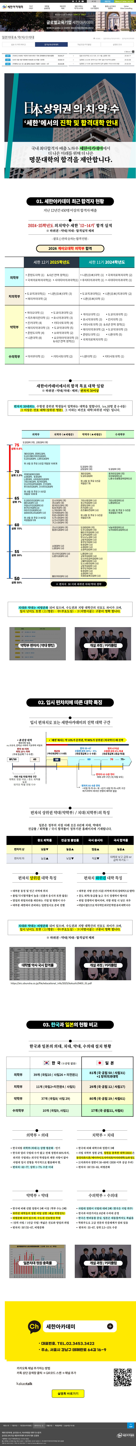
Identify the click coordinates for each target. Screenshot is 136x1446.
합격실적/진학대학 (51, 45)
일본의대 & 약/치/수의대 (18, 37)
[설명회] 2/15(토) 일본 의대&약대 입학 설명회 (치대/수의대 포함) (99, 64)
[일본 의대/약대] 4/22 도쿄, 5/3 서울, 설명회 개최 (94, 56)
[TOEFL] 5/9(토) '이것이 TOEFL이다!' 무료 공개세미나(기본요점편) (33, 56)
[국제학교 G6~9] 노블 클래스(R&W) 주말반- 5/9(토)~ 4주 (31, 64)
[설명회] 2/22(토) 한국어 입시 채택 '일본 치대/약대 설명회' (97, 60)
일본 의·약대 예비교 (18, 45)
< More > (129, 52)
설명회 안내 (117, 45)
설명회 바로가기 (68, 1393)
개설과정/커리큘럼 (84, 45)
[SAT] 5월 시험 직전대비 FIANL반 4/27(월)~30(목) (28, 60)
